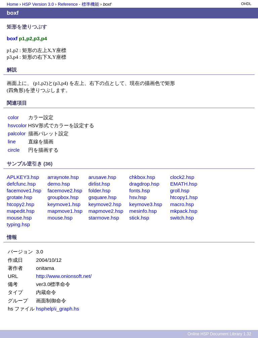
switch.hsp (182, 218)
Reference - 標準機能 (78, 4)
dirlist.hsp (99, 184)
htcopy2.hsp (20, 204)
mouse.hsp (19, 218)
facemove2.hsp (65, 190)
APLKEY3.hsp (23, 177)
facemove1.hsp (24, 190)
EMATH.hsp (183, 184)
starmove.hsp (103, 218)
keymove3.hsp (145, 204)
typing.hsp (18, 224)
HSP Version (38, 4)
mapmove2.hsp (105, 211)
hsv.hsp (137, 197)
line (12, 141)
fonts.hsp (139, 190)
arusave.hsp (102, 177)
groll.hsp (179, 190)
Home (12, 4)
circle (13, 150)
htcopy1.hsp (184, 197)
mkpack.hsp (183, 211)
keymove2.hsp (104, 204)
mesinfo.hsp (143, 211)
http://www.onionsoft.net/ (63, 276)
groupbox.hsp (63, 197)
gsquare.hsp (102, 197)
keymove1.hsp (64, 204)
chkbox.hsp (142, 177)
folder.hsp (99, 190)
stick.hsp (139, 218)
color (13, 117)
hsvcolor (17, 125)
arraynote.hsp (63, 177)
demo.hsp (59, 184)
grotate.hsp (19, 197)
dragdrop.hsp (144, 184)
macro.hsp (182, 204)
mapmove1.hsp (65, 211)
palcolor (17, 133)
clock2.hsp (182, 177)
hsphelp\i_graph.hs (57, 308)
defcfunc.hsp (21, 184)
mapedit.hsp (21, 211)
